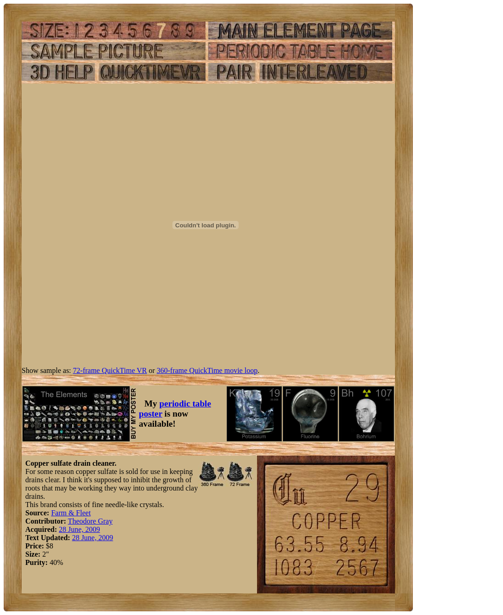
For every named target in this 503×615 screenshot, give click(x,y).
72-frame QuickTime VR (110, 370)
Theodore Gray (90, 521)
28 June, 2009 (79, 529)
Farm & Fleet (71, 513)
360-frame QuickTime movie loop (207, 370)
